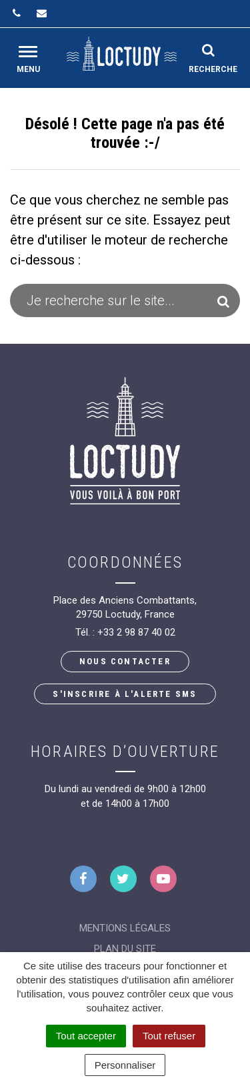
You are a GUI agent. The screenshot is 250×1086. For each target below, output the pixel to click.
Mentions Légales (125, 928)
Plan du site (125, 949)
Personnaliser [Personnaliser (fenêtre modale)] (125, 1065)
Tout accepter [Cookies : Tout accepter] (86, 1035)
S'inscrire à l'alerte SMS (125, 694)
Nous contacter (125, 661)
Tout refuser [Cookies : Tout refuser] (169, 1035)
